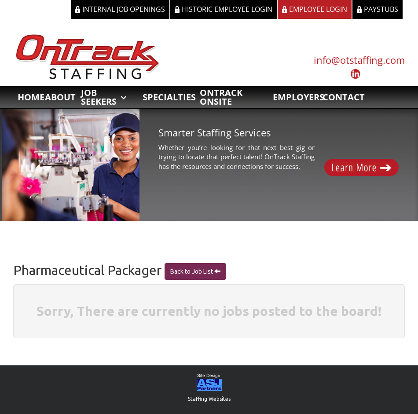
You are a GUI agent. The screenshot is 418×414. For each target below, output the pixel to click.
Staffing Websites (209, 399)
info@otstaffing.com (359, 59)
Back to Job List (192, 271)
